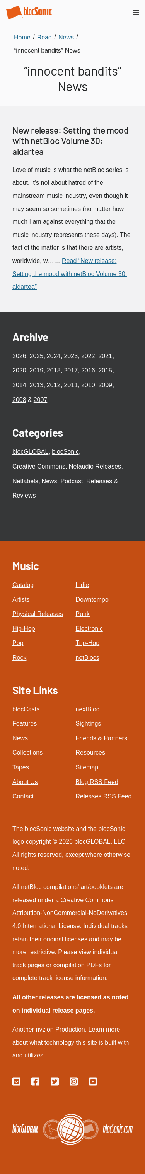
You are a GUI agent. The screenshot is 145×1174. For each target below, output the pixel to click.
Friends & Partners (101, 738)
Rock (19, 657)
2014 (19, 385)
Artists (20, 599)
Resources (90, 752)
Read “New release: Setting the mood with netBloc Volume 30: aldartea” (69, 273)
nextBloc (87, 709)
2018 (54, 370)
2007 (41, 399)
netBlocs (87, 657)
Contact (23, 796)
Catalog (23, 585)
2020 (19, 370)
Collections (27, 752)
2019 (36, 370)
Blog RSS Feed (97, 782)
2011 (71, 385)
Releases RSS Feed (104, 796)
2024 (54, 356)
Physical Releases (37, 614)
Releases (99, 481)
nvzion (44, 1029)
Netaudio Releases (95, 466)
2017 (71, 370)
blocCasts (25, 709)
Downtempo (92, 599)
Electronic (89, 628)
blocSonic (65, 451)
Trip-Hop (88, 643)
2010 (88, 385)
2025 (36, 356)
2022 (88, 356)
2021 (105, 356)
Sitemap (87, 767)
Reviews (24, 495)
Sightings (88, 723)
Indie (82, 585)
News (49, 481)
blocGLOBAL (30, 451)
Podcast (72, 481)
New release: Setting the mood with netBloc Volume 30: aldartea (70, 141)
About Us (25, 782)
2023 (71, 356)
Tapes (20, 767)
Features (24, 723)
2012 (54, 385)
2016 (88, 370)
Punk (83, 614)
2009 (105, 385)
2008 (19, 399)
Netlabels (25, 481)
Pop (17, 643)
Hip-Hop (23, 628)
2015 (105, 370)
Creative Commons (38, 466)
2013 (36, 385)
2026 (19, 356)
